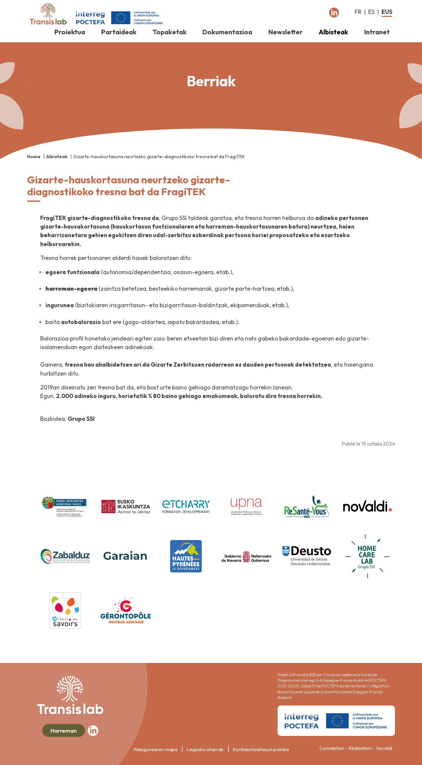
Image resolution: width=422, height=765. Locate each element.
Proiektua (69, 32)
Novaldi (384, 748)
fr (358, 12)
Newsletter (285, 32)
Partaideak (118, 32)
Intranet (377, 32)
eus (386, 12)
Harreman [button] (63, 730)
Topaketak (170, 32)
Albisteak (333, 32)
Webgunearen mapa (155, 749)
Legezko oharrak (205, 749)
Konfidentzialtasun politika (261, 749)
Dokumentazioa (227, 32)
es (371, 12)
